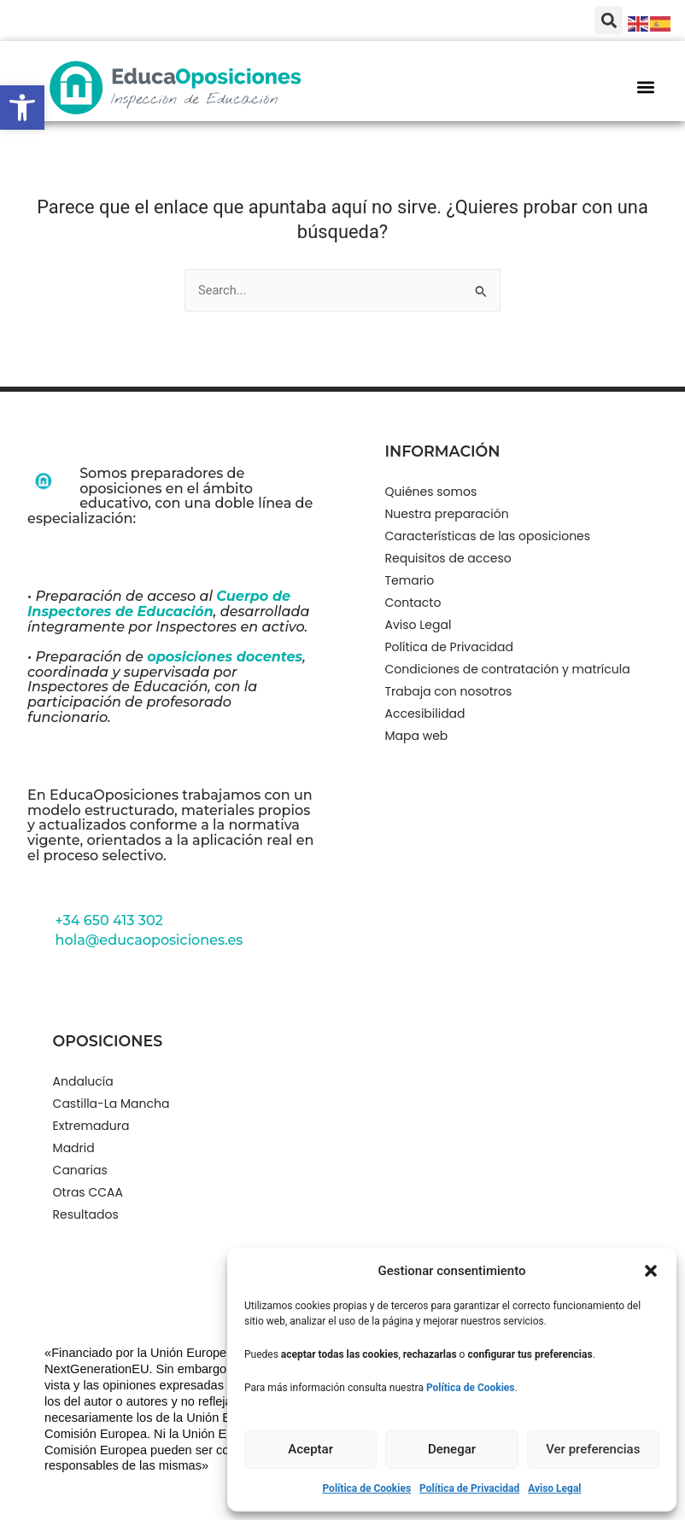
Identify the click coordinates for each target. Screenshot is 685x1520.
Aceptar (310, 1449)
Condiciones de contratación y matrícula (507, 669)
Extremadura (91, 1125)
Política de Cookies (366, 1488)
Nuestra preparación (447, 513)
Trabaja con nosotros (448, 691)
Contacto (413, 602)
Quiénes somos (431, 491)
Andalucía (83, 1081)
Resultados (86, 1214)
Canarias (80, 1170)
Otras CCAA (88, 1192)
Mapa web (416, 735)
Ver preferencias (593, 1449)
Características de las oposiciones (488, 536)
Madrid (74, 1147)
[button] (22, 107)
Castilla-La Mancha (111, 1103)
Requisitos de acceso (448, 558)
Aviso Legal (554, 1488)
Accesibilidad (425, 713)
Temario (410, 580)
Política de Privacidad (469, 1488)
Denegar (452, 1449)
